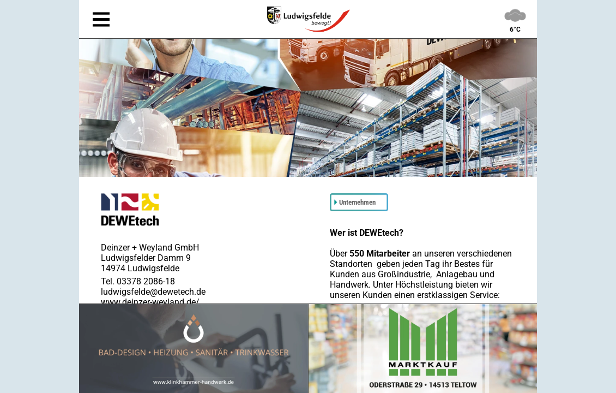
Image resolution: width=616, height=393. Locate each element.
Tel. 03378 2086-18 (138, 281)
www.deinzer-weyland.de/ (150, 302)
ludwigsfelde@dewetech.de (153, 292)
